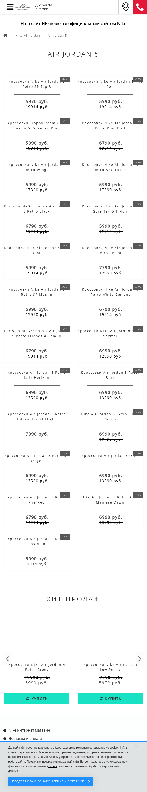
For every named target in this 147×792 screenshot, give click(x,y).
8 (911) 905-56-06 (140, 7)
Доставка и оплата (25, 738)
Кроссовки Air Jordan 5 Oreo (110, 455)
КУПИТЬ (37, 698)
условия (52, 766)
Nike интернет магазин (29, 730)
